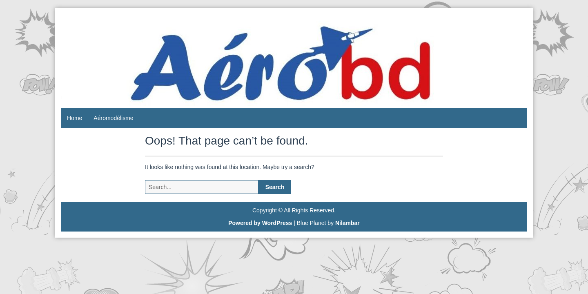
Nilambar (347, 223)
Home (74, 118)
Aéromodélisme (113, 118)
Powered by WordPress (260, 223)
